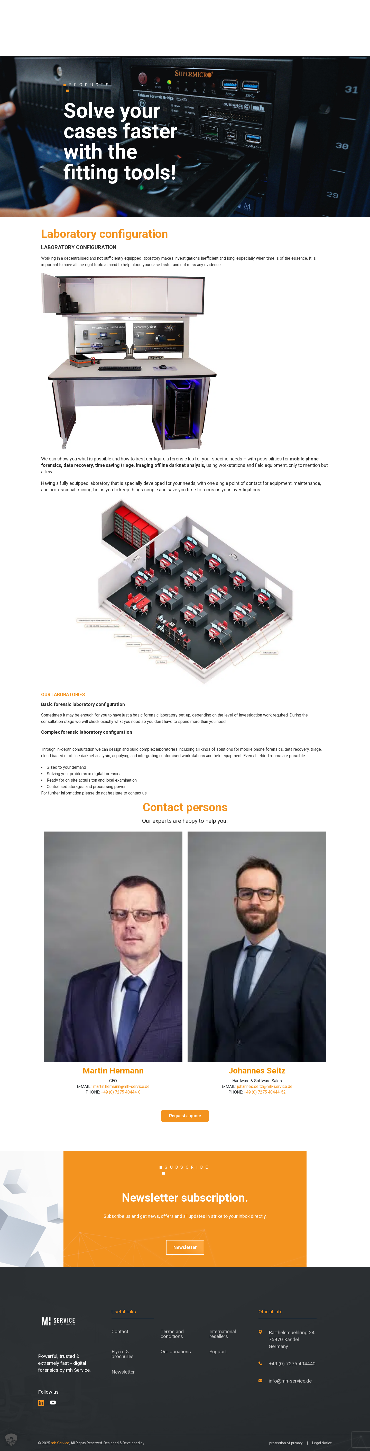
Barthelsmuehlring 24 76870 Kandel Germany (291, 1339)
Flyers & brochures (123, 1354)
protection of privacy (286, 1443)
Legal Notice (322, 1443)
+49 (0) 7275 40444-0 (121, 1092)
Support (218, 1351)
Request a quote (185, 1116)
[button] (11, 1439)
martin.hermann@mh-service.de (121, 1086)
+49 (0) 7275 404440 (292, 1364)
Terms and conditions (172, 1334)
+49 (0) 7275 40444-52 (264, 1092)
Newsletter (185, 1247)
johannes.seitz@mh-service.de (264, 1086)
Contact (120, 1331)
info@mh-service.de (290, 1381)
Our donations (176, 1351)
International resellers (222, 1334)
